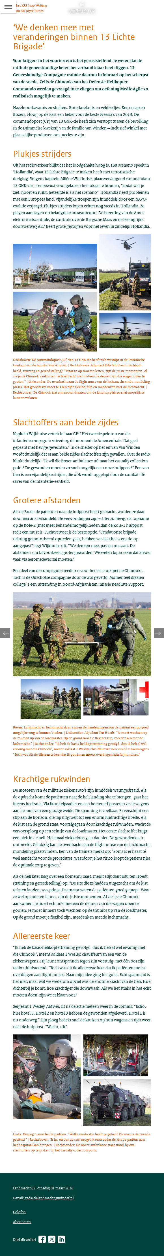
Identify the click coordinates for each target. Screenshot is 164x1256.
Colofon (19, 1211)
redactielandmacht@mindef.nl (49, 1197)
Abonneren (22, 1221)
